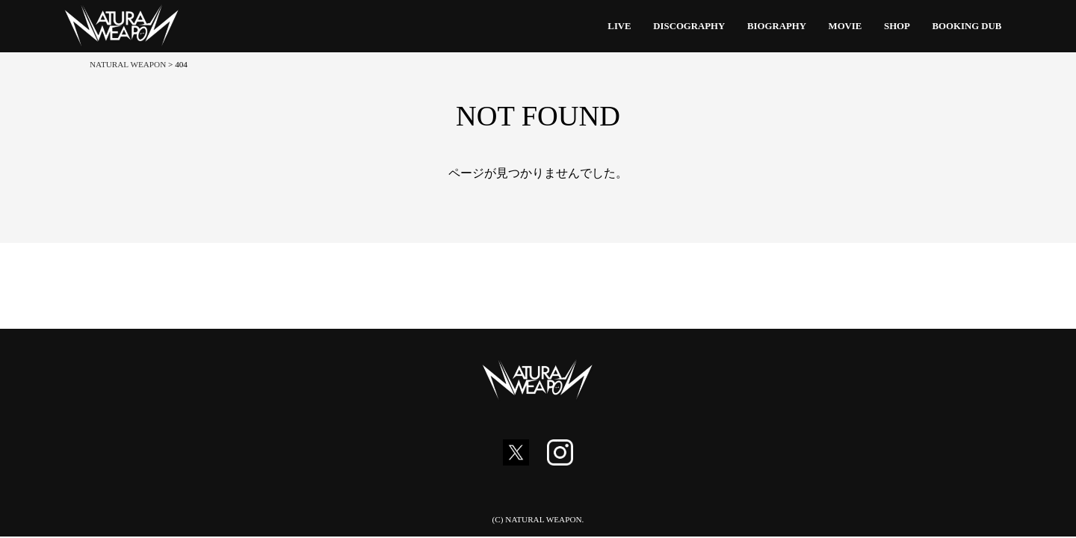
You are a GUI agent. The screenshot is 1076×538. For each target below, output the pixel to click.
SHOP (897, 26)
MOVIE (845, 26)
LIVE (619, 26)
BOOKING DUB (967, 26)
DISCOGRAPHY (689, 26)
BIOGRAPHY (776, 26)
